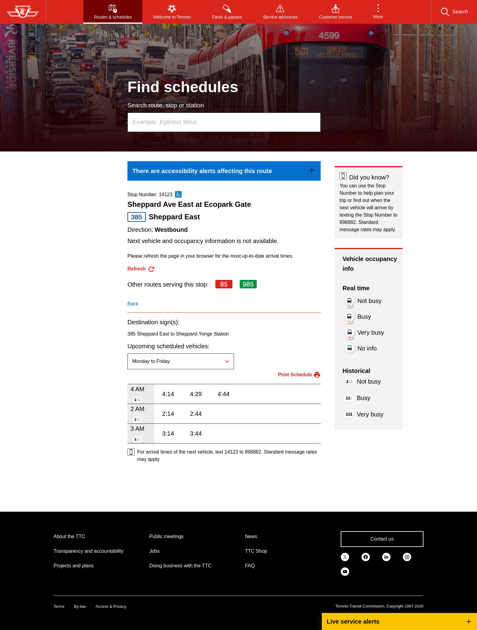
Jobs (154, 551)
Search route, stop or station (165, 105)
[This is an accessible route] (178, 194)
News (251, 536)
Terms (59, 606)
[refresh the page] (141, 269)
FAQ (250, 565)
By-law (80, 606)
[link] (224, 171)
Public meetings (166, 536)
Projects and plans (74, 565)
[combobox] (224, 122)
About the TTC (69, 536)
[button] (378, 12)
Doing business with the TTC (180, 565)
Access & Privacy (111, 606)
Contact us (382, 538)
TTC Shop (256, 551)
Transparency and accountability (89, 551)
